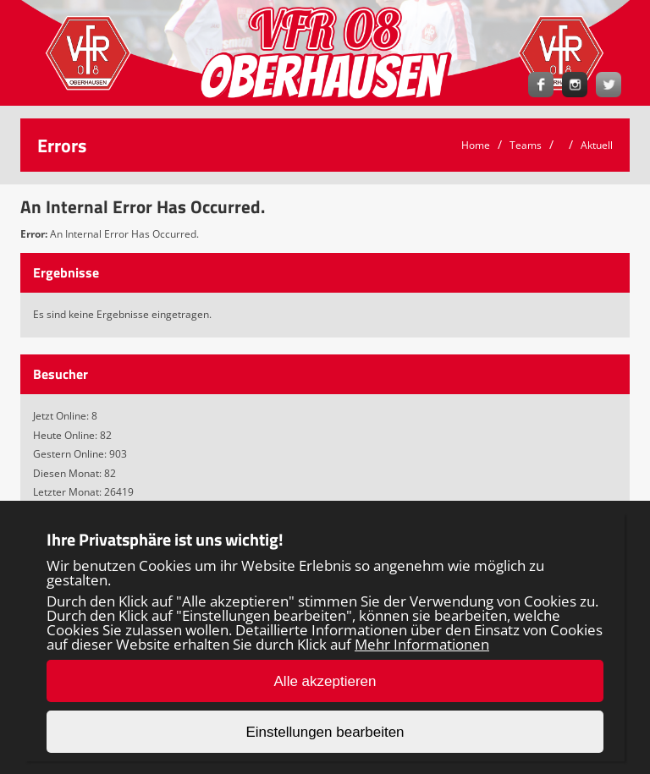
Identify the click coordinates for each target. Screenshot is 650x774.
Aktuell (597, 145)
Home (475, 145)
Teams (526, 145)
